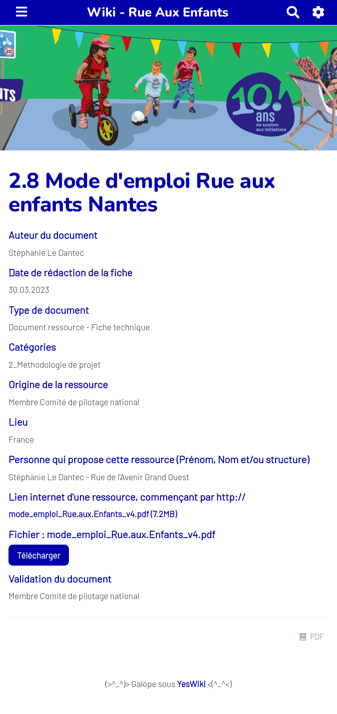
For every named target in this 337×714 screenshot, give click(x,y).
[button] (319, 12)
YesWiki (191, 684)
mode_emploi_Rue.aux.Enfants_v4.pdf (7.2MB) (92, 514)
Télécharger (38, 555)
